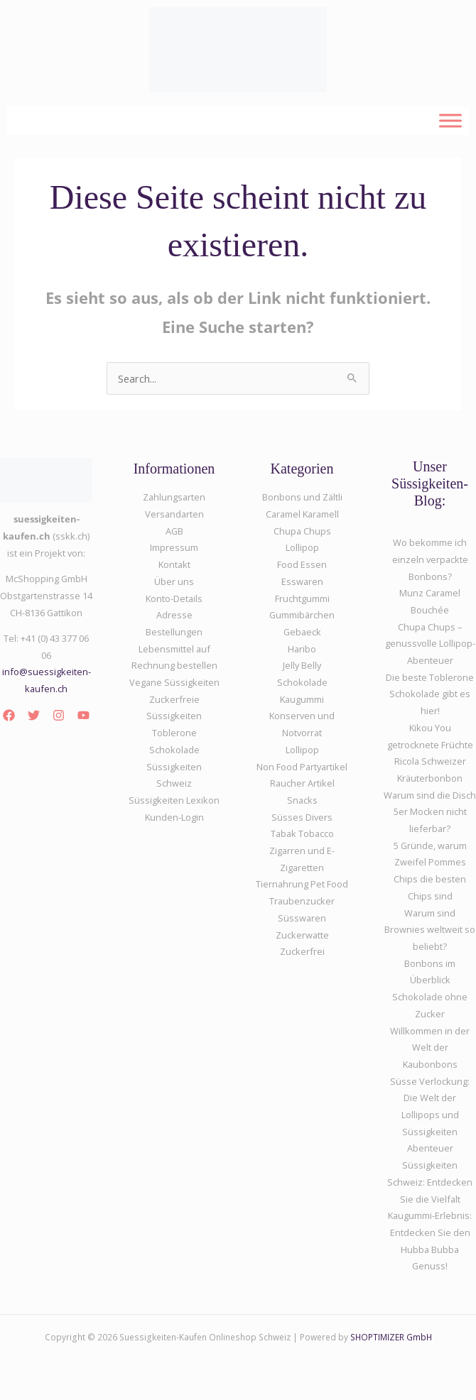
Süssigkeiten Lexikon (174, 800)
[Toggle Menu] (450, 120)
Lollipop (302, 749)
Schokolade (302, 682)
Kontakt (174, 564)
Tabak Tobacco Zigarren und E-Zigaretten (302, 850)
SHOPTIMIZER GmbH (391, 1336)
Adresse (174, 614)
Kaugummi (302, 699)
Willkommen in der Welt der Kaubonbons (430, 1047)
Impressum (174, 547)
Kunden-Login (174, 817)
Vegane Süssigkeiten (174, 682)
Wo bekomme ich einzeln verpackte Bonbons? (430, 559)
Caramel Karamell (302, 514)
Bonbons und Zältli (302, 497)
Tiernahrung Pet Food (302, 883)
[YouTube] (83, 715)
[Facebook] (9, 715)
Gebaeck (302, 631)
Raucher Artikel (302, 783)
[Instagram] (59, 715)
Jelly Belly (302, 665)
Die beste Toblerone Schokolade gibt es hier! (430, 694)
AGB (174, 531)
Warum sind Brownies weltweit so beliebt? (429, 930)
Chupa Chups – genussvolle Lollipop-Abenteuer (430, 643)
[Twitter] (34, 715)
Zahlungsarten (174, 497)
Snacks (302, 800)
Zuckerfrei (302, 951)
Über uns (174, 581)
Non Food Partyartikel (301, 766)
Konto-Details (174, 598)
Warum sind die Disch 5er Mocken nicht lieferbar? (430, 812)
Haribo (302, 648)
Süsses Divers (301, 817)
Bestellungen (174, 631)
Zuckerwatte (302, 935)
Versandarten (174, 514)
